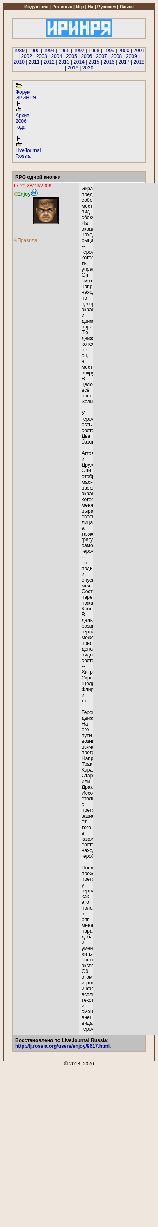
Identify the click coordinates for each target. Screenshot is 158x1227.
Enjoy (24, 194)
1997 (79, 50)
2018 (138, 62)
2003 (41, 56)
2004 (56, 56)
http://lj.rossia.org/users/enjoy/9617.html (62, 1046)
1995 (64, 50)
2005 (71, 56)
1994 (49, 50)
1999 (108, 50)
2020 (88, 68)
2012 (49, 62)
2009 (131, 56)
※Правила (25, 240)
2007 (101, 56)
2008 (116, 56)
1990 (34, 50)
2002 (26, 56)
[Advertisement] (78, 1145)
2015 (94, 62)
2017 (124, 62)
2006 (86, 56)
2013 (64, 62)
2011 (34, 62)
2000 (124, 50)
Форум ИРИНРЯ (26, 95)
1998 (94, 50)
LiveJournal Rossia (28, 153)
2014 (79, 62)
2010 (19, 62)
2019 (72, 68)
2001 (138, 50)
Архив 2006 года (23, 121)
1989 (19, 50)
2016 (108, 62)
